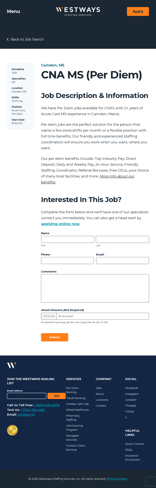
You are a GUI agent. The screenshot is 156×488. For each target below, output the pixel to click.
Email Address (15, 390)
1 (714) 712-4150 (33, 410)
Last (98, 245)
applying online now (60, 224)
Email (101, 254)
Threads (130, 405)
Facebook (131, 388)
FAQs (128, 449)
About (100, 394)
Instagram (132, 394)
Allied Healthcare (77, 409)
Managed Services (72, 437)
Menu (13, 11)
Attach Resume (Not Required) (62, 310)
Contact (101, 405)
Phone (46, 254)
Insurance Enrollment (132, 457)
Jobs (99, 388)
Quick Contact (134, 444)
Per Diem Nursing (72, 390)
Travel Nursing (75, 398)
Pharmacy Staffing (73, 417)
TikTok (129, 411)
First (43, 245)
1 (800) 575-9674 (47, 405)
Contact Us (26, 414)
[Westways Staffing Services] (78, 11)
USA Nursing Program (74, 427)
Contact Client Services (75, 447)
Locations (102, 399)
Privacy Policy (118, 479)
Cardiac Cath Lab (77, 404)
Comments (48, 271)
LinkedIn (131, 399)
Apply (138, 11)
